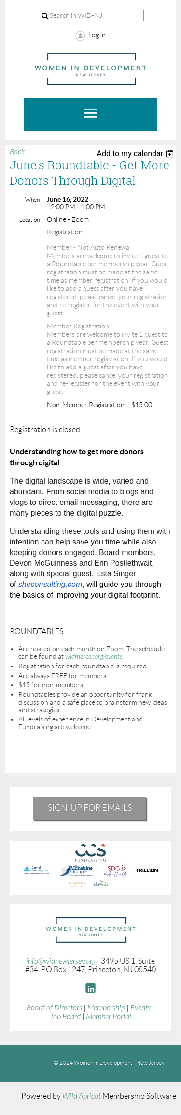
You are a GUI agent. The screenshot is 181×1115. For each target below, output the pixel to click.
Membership (106, 1008)
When (32, 199)
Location (29, 220)
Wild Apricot (81, 1096)
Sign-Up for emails (90, 808)
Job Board (65, 1016)
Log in (97, 35)
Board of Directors (54, 1008)
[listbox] (136, 154)
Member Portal (108, 1016)
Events (140, 1008)
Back (17, 152)
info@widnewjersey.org (61, 961)
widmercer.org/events (93, 657)
